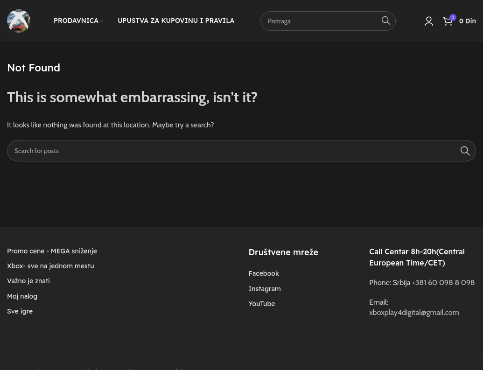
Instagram (264, 289)
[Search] (241, 150)
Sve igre (20, 311)
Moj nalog (22, 296)
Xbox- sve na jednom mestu (50, 266)
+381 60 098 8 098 (443, 282)
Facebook (263, 273)
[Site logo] (18, 20)
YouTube (261, 304)
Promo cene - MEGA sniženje (52, 251)
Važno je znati (28, 281)
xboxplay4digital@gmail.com (414, 312)
